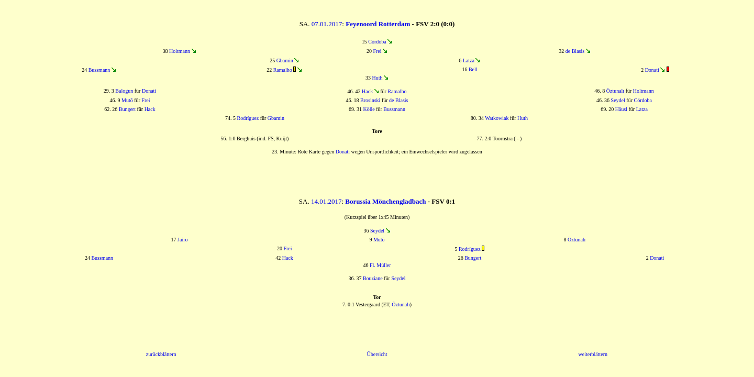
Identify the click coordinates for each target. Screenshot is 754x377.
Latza (468, 60)
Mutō (127, 100)
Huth (377, 78)
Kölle (368, 109)
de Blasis (575, 51)
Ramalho (282, 70)
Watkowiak (496, 118)
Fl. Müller (380, 265)
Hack (367, 91)
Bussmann (99, 70)
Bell (473, 69)
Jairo (182, 239)
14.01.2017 (326, 201)
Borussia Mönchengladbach (385, 201)
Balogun (124, 91)
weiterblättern (593, 354)
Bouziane (373, 278)
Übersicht (377, 354)
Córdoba (377, 42)
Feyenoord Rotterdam (378, 24)
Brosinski (370, 100)
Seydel (618, 100)
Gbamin (284, 60)
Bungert (127, 109)
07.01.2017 (327, 24)
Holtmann (179, 51)
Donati (652, 70)
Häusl (621, 109)
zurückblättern (161, 354)
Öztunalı (615, 91)
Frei (377, 51)
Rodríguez (248, 118)
